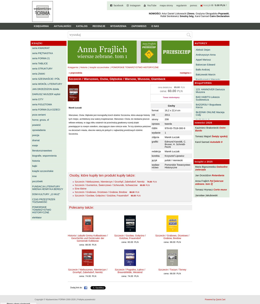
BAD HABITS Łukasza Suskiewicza (208, 98)
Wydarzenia (118, 26)
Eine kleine (80, 188)
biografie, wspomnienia (44, 155)
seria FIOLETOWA (42, 104)
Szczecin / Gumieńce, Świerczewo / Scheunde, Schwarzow (106, 185)
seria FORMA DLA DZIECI (46, 109)
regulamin (181, 5)
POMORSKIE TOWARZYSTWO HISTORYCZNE (41, 210)
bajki (34, 166)
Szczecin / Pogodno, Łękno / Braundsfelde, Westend (130, 271)
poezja (35, 135)
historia (36, 161)
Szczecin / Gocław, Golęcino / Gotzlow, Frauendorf (101, 195)
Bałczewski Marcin (205, 74)
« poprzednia (75, 73)
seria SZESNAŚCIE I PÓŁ (46, 79)
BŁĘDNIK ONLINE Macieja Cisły (210, 113)
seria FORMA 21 (41, 58)
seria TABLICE (40, 63)
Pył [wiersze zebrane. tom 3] (209, 182)
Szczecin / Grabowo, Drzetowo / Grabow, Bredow (101, 192)
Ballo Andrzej (203, 69)
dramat (36, 140)
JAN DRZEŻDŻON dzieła (45, 89)
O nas (155, 26)
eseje (35, 145)
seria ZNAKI (38, 73)
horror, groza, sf (40, 120)
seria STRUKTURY (42, 68)
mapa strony (166, 5)
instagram (135, 5)
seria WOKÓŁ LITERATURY (47, 84)
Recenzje (99, 26)
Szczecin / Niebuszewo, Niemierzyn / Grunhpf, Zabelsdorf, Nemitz (110, 181)
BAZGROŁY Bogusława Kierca (208, 106)
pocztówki (37, 181)
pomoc (193, 5)
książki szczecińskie (42, 171)
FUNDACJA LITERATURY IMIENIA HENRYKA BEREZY (47, 187)
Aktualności (62, 26)
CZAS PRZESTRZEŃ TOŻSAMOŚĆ (43, 200)
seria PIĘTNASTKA (42, 53)
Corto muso (220, 189)
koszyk (207, 5)
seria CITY (37, 99)
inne (34, 176)
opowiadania (39, 130)
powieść (36, 125)
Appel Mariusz (203, 59)
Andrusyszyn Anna (206, 54)
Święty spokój (220, 136)
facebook (118, 5)
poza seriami (39, 114)
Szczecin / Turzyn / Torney (172, 269)
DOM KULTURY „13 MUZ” (46, 194)
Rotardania (218, 175)
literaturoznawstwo (42, 150)
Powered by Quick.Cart (215, 299)
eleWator (37, 217)
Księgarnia (41, 26)
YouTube (152, 5)
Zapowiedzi (138, 26)
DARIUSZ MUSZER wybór (46, 94)
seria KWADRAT (41, 48)
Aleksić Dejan (203, 49)
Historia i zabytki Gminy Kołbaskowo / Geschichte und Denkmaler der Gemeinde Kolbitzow (88, 238)
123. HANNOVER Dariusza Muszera (210, 90)
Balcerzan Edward (205, 64)
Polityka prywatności (86, 299)
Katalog (82, 26)
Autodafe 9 (216, 142)
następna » (185, 73)
